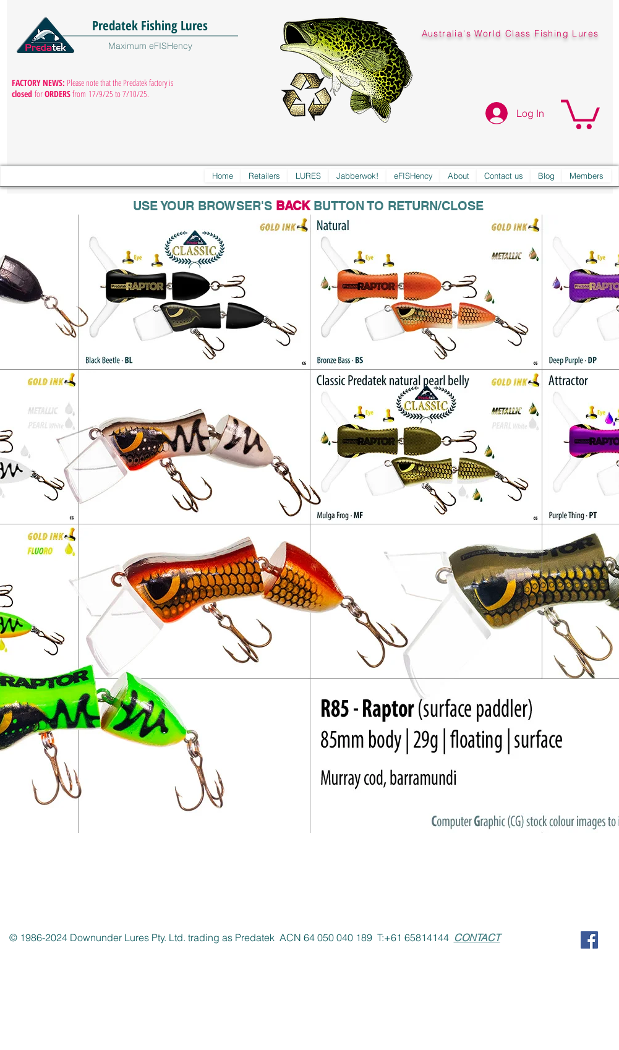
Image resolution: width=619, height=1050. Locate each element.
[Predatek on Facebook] (589, 940)
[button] (580, 112)
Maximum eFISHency (150, 45)
